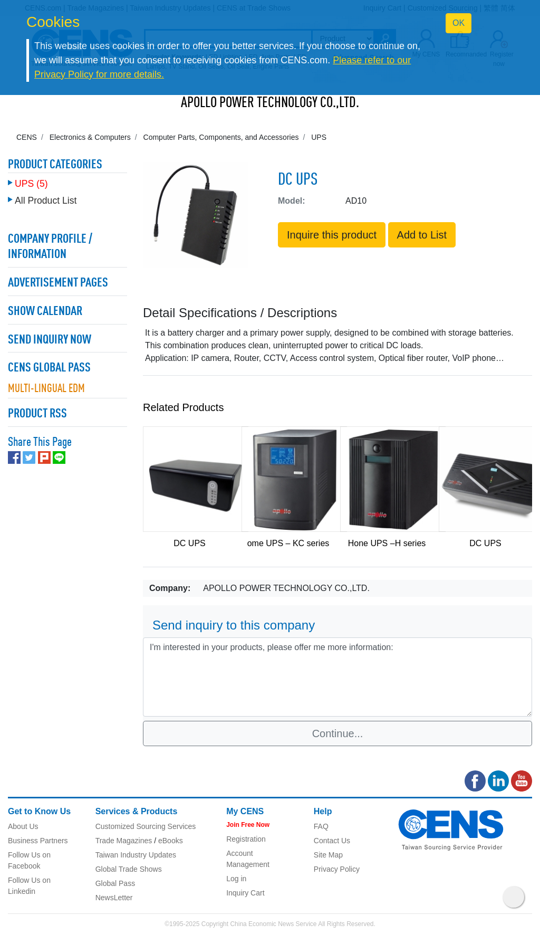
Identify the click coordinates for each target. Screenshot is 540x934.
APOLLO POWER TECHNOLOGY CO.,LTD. (270, 103)
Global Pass (115, 883)
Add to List (422, 235)
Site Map (328, 855)
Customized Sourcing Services (145, 826)
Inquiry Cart (245, 893)
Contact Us (332, 840)
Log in (236, 878)
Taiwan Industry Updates (135, 855)
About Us (23, 826)
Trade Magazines (123, 840)
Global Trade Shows (128, 869)
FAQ (321, 826)
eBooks (170, 840)
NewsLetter (114, 897)
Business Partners (38, 840)
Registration (246, 839)
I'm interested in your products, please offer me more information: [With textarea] (337, 677)
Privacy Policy (337, 869)
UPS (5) (31, 183)
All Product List (45, 200)
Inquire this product (332, 235)
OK (458, 22)
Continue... (337, 733)
